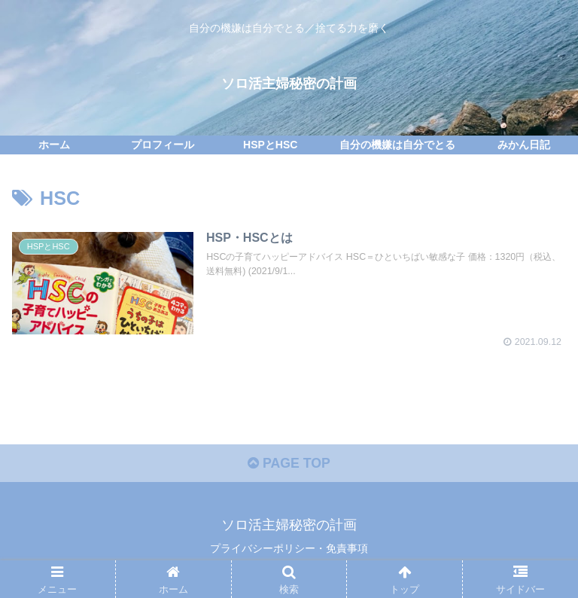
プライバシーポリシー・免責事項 (289, 550)
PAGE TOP (288, 465)
